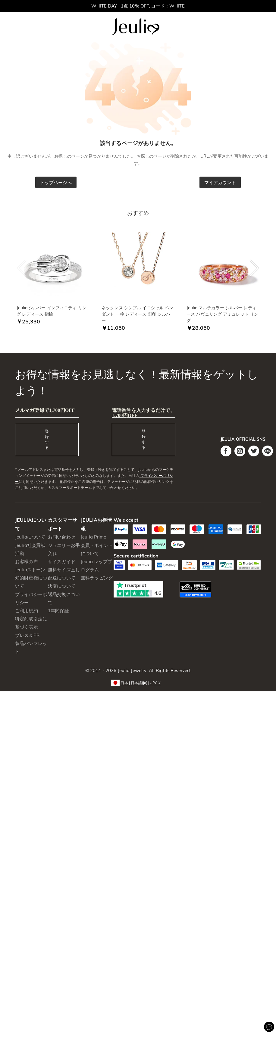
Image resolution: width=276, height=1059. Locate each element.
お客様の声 (26, 561)
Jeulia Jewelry (131, 670)
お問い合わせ (61, 537)
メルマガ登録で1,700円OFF (45, 410)
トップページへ (56, 182)
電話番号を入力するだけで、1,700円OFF (143, 413)
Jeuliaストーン (30, 570)
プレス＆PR (27, 635)
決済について (61, 586)
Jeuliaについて (30, 537)
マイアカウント (220, 182)
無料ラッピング (97, 578)
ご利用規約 (26, 610)
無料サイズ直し (64, 570)
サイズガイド (61, 561)
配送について (61, 578)
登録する (47, 439)
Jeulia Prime (93, 537)
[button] (137, 682)
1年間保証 (58, 610)
